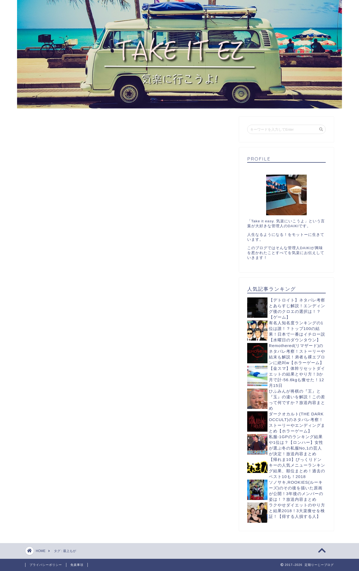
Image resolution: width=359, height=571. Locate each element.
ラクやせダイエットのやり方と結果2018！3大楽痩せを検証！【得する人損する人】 (297, 511)
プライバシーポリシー (46, 564)
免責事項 (76, 564)
